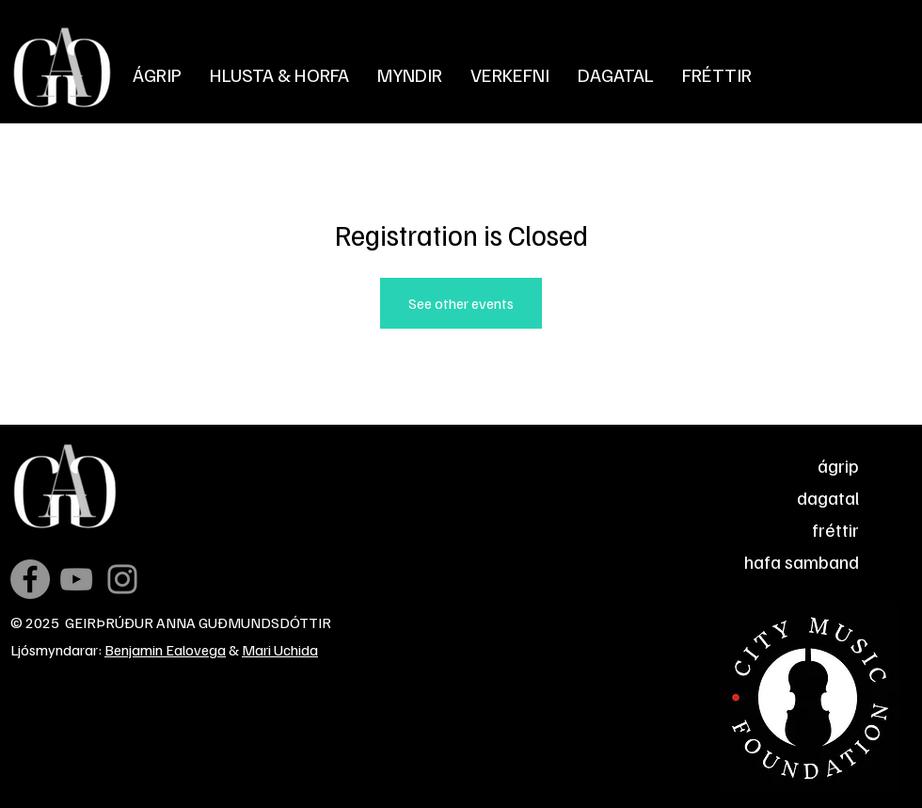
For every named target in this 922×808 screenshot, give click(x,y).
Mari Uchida (280, 649)
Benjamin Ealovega (165, 649)
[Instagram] (122, 579)
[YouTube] (76, 579)
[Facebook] (30, 579)
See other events (461, 303)
